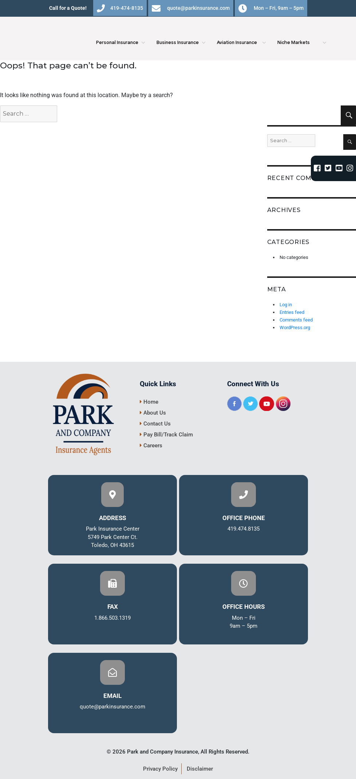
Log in (286, 304)
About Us (153, 413)
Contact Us (155, 423)
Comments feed (296, 320)
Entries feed (292, 312)
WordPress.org (295, 327)
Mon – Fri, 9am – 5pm (271, 8)
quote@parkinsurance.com (191, 8)
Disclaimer (200, 769)
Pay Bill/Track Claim (166, 434)
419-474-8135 (120, 8)
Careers (151, 445)
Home (149, 402)
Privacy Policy (160, 769)
